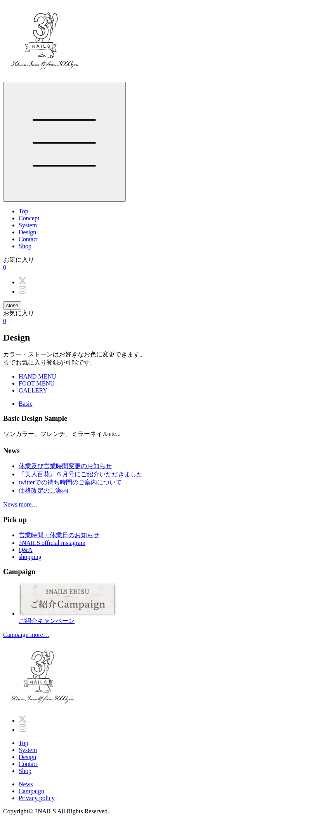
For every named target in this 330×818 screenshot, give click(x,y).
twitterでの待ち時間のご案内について (70, 482)
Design (27, 232)
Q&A (26, 549)
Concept (29, 218)
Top (23, 211)
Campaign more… (26, 634)
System (28, 225)
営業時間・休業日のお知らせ (59, 535)
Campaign (31, 791)
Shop (25, 246)
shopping (30, 556)
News (26, 784)
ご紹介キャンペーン (173, 603)
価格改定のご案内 (43, 490)
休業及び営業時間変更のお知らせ (65, 466)
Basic (26, 403)
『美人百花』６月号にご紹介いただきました (81, 474)
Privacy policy (37, 798)
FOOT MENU (37, 383)
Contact (28, 239)
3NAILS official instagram (52, 543)
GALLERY (33, 390)
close (12, 305)
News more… (20, 504)
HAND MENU (37, 376)
